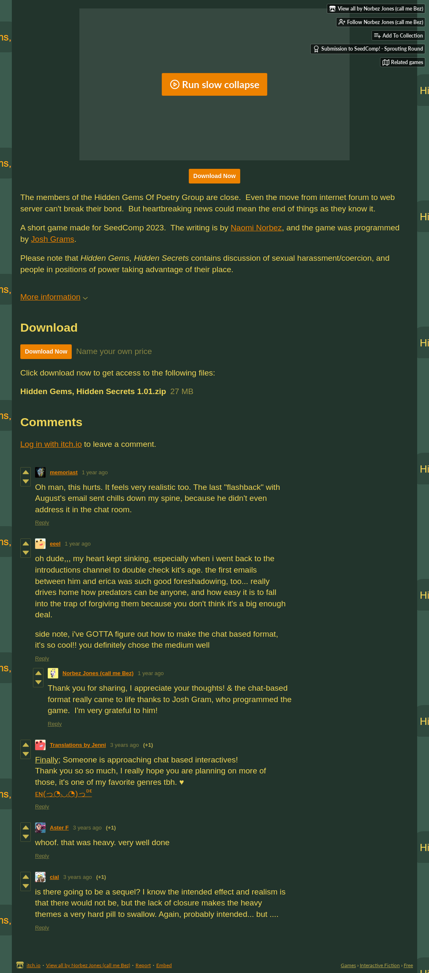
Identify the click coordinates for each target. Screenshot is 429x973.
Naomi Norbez (256, 227)
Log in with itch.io (51, 444)
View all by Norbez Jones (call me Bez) (88, 965)
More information (54, 296)
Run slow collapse (214, 84)
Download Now (214, 176)
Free (408, 965)
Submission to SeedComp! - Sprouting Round (368, 49)
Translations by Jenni (78, 745)
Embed (164, 965)
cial (54, 877)
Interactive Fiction (380, 965)
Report (143, 965)
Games (348, 965)
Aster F (59, 827)
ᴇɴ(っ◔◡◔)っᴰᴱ (63, 793)
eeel (55, 544)
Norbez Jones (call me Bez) (97, 673)
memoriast (64, 472)
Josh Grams (52, 239)
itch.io (34, 965)
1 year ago (95, 472)
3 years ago (124, 745)
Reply (42, 522)
